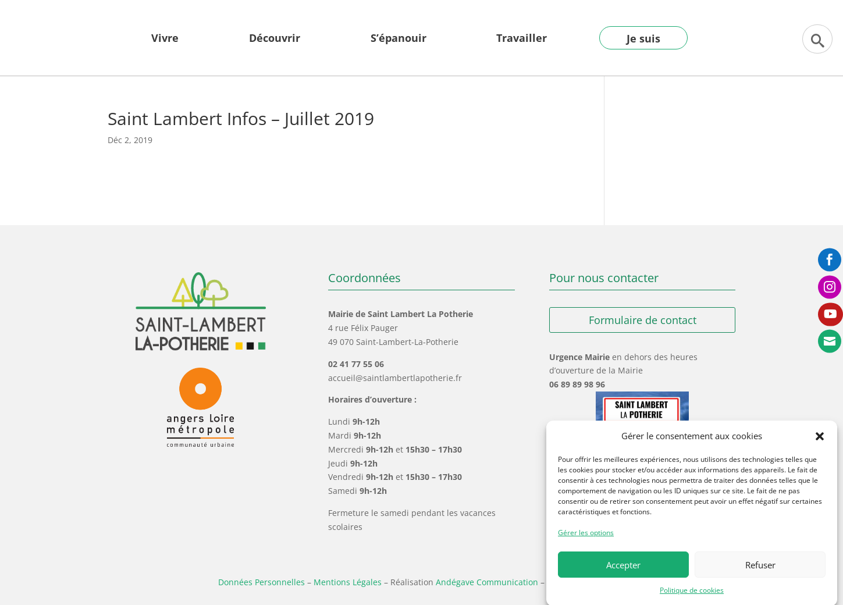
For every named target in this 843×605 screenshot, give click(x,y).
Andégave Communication (487, 582)
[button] (820, 444)
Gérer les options (586, 540)
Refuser (760, 572)
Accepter (623, 572)
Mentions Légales (348, 582)
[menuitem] (164, 46)
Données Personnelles (261, 582)
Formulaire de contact (642, 320)
